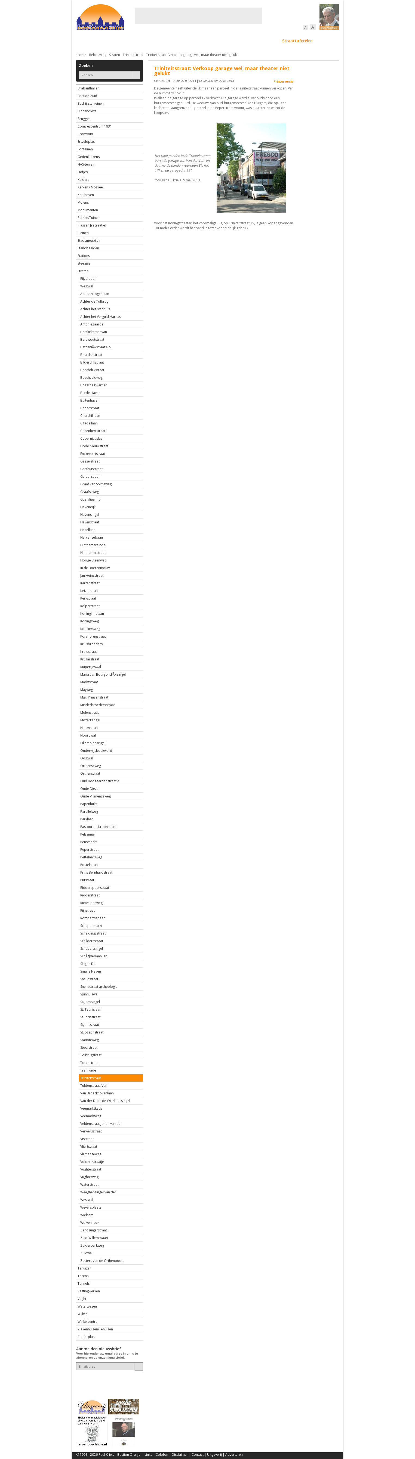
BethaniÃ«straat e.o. (96, 347)
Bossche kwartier (93, 385)
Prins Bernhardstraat (96, 872)
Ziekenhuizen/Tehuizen (95, 1329)
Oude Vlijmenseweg (95, 796)
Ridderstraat (90, 895)
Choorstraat (89, 408)
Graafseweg (89, 491)
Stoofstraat (88, 1047)
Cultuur (183, 40)
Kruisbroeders (91, 644)
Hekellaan (88, 529)
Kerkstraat (88, 598)
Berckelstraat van (93, 332)
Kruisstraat (88, 651)
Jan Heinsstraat (91, 575)
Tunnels (84, 1283)
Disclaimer (180, 1454)
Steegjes (84, 263)
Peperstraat (89, 849)
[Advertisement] (198, 16)
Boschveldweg (91, 377)
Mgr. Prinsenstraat (94, 697)
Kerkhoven (86, 195)
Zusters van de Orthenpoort (102, 1260)
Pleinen (83, 233)
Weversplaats (90, 1207)
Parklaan (87, 819)
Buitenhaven (89, 400)
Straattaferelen (297, 40)
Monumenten (88, 210)
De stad (105, 40)
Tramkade (88, 1070)
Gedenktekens (89, 156)
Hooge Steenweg (93, 560)
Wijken (83, 1314)
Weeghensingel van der (98, 1192)
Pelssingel (88, 834)
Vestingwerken (89, 1291)
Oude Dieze (89, 788)
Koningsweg (89, 621)
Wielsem (86, 1215)
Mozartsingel (90, 720)
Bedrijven (207, 40)
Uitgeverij (214, 1454)
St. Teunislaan (90, 1009)
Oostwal (86, 758)
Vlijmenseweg (90, 1154)
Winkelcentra (87, 1321)
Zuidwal (86, 1253)
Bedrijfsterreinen (91, 103)
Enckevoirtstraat (92, 453)
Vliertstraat (88, 1146)
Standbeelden (88, 248)
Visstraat (87, 1139)
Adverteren (234, 1454)
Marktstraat (89, 682)
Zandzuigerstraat (93, 1230)
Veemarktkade (91, 1108)
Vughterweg (89, 1177)
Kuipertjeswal (90, 667)
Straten (114, 54)
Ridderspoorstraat (94, 887)
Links (148, 1454)
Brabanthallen (88, 88)
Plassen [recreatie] (92, 225)
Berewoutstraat (92, 339)
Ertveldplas (86, 141)
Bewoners (159, 40)
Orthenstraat (90, 773)
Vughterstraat (90, 1169)
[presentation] (108, 1380)
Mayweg (86, 689)
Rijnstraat (87, 910)
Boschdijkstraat (92, 370)
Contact (198, 1454)
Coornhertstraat (92, 431)
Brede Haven (90, 392)
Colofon (162, 1454)
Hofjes (83, 172)
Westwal (86, 286)
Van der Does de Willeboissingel (105, 1100)
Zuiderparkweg (92, 1245)
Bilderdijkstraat (92, 362)
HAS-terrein (86, 164)
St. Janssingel (90, 1001)
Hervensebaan (91, 537)
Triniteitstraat (133, 54)
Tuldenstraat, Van (93, 1085)
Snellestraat (89, 979)
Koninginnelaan (92, 613)
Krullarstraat (89, 659)
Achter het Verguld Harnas (100, 316)
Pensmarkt (88, 842)
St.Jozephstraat (91, 1032)
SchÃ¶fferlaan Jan (93, 956)
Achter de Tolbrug (94, 301)
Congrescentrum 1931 (95, 126)
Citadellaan (89, 423)
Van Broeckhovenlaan (97, 1093)
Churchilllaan (90, 415)
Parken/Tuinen (89, 217)
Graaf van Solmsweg (96, 484)
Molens (83, 202)
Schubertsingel (91, 948)
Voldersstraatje (92, 1161)
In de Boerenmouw (95, 568)
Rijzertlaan (88, 278)
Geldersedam (91, 476)
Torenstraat (89, 1062)
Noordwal (88, 735)
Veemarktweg (90, 1116)
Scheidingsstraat (93, 933)
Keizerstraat (89, 590)
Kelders (83, 179)
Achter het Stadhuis (95, 309)
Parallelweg (89, 811)
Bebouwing (131, 40)
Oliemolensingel (92, 743)
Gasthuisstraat (91, 469)
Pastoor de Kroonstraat (98, 826)
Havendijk (88, 507)
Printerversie (284, 81)
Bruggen (84, 118)
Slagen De (88, 963)
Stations (84, 255)
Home (81, 54)
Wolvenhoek (89, 1222)
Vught (82, 1298)
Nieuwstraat (89, 727)
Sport (269, 40)
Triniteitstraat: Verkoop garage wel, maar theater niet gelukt (192, 54)
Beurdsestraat (91, 354)
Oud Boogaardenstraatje (99, 781)
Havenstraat (89, 522)
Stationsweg (89, 1040)
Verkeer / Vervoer (239, 40)
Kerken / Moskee (90, 187)
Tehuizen (84, 1268)
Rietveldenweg (91, 903)
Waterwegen (87, 1306)
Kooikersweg (90, 628)
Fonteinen (85, 149)
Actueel (83, 40)
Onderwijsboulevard (96, 750)
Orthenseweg (90, 765)
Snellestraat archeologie (99, 986)
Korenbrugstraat (93, 636)
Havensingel (89, 514)
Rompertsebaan (92, 918)
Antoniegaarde (91, 324)
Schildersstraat (91, 941)
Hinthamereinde (92, 545)
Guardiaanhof (91, 499)
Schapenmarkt (91, 925)
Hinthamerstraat (93, 552)
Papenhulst (88, 804)
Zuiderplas (86, 1336)
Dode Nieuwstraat (94, 446)
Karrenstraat (90, 583)
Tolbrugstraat (91, 1055)
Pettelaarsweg (91, 857)
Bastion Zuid (87, 96)
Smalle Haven (90, 971)
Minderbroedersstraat (97, 705)
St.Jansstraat (89, 1024)
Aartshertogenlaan (94, 293)
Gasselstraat (90, 461)
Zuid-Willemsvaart (94, 1238)
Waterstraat (89, 1184)
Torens (83, 1276)
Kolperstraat (90, 606)
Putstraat (87, 880)
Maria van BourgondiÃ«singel (103, 674)
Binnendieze (87, 111)
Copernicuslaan (92, 438)
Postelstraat (89, 864)
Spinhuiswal (89, 994)
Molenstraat (89, 712)
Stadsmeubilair (89, 240)
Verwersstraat (91, 1131)
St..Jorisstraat (90, 1017)
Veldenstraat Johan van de (100, 1123)
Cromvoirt (85, 134)
